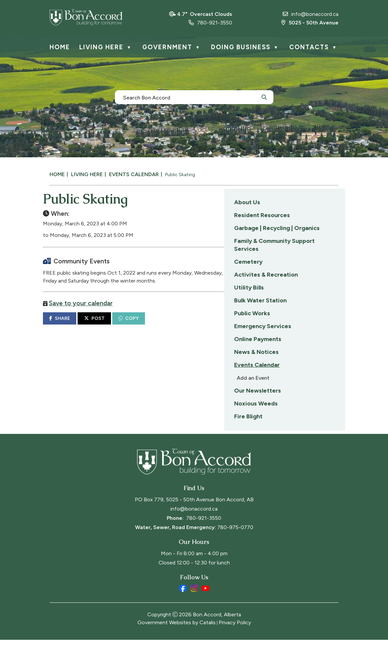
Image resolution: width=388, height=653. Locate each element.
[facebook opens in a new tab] (183, 601)
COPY (256, 325)
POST (222, 325)
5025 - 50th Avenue (309, 22)
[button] (264, 96)
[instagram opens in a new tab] (194, 601)
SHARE (187, 325)
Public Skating (180, 174)
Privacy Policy (235, 636)
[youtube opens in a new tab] (205, 601)
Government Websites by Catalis (176, 636)
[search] (191, 97)
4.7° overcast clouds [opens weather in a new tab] (204, 14)
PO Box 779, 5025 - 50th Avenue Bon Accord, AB (194, 513)
